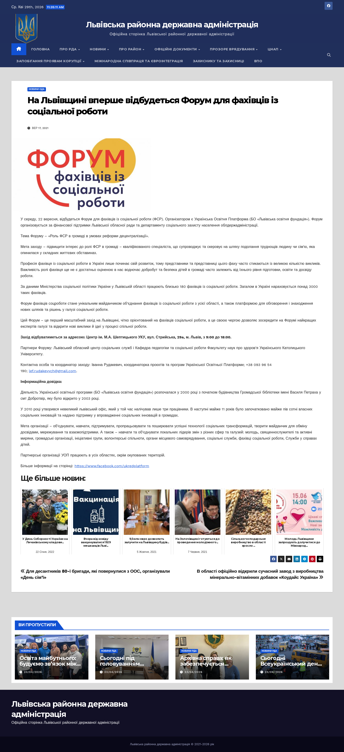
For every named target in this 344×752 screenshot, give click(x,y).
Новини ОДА (37, 89)
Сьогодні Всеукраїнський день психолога (290, 664)
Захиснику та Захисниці (218, 61)
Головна (40, 49)
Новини (98, 49)
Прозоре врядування (233, 49)
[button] (329, 55)
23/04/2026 (33, 672)
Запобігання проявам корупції (49, 61)
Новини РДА (28, 651)
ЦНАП (274, 49)
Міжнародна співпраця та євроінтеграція (139, 61)
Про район (130, 49)
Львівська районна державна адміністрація (172, 24)
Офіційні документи (176, 49)
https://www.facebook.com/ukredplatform (111, 466)
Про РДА (69, 49)
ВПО (258, 61)
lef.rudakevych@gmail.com (52, 371)
